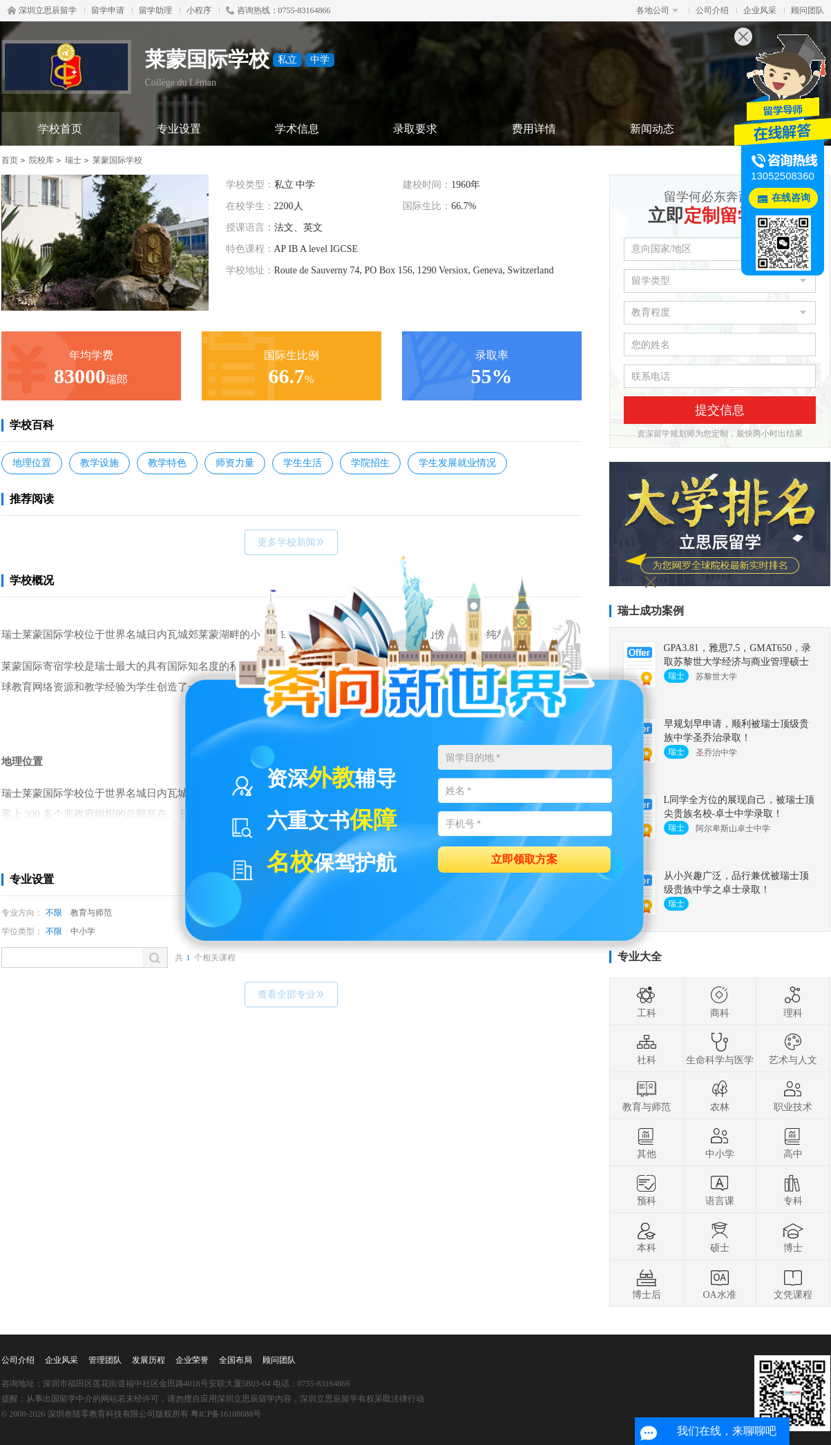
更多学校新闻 (291, 542)
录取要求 (415, 129)
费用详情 (534, 129)
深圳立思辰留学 (42, 10)
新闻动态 (652, 129)
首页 (9, 160)
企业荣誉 (192, 1360)
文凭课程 (793, 1283)
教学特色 (167, 463)
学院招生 (370, 463)
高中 (793, 1142)
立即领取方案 (524, 858)
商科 (719, 1001)
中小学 (82, 931)
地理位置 (31, 463)
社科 (646, 1048)
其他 (646, 1142)
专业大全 (640, 956)
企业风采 (759, 10)
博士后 (646, 1283)
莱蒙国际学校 (117, 160)
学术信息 (297, 129)
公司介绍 (712, 10)
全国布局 (235, 1360)
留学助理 (155, 10)
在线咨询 (791, 198)
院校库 (41, 160)
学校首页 (60, 129)
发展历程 (148, 1360)
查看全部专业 (291, 994)
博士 (793, 1236)
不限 (54, 913)
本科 (646, 1236)
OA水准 (719, 1283)
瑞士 (73, 160)
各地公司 (657, 10)
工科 (646, 1001)
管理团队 (105, 1360)
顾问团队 (807, 10)
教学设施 (99, 463)
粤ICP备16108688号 (226, 1414)
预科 (646, 1189)
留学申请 (107, 10)
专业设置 (179, 129)
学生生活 (302, 463)
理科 (793, 1001)
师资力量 (235, 463)
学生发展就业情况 (457, 463)
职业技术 (793, 1095)
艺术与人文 (793, 1048)
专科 (793, 1189)
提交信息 (720, 410)
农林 (719, 1095)
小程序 (199, 10)
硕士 (719, 1236)
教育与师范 (91, 913)
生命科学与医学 (720, 1048)
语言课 (719, 1189)
